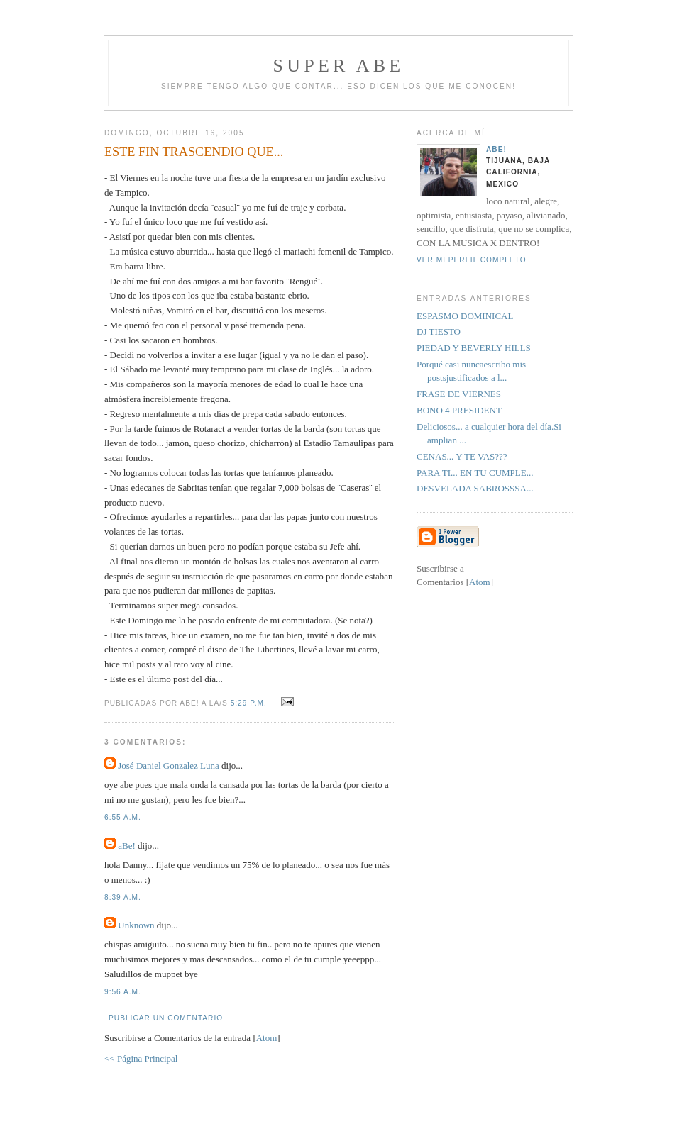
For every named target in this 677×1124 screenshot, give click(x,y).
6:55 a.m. (122, 817)
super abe (338, 65)
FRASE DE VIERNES (459, 394)
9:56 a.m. (122, 992)
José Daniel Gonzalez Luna (168, 765)
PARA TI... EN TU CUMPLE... (475, 472)
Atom (266, 1038)
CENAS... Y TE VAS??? (462, 456)
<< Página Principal (140, 1058)
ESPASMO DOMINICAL (465, 316)
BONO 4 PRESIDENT (459, 410)
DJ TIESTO (439, 331)
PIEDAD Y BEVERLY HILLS (474, 348)
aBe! (127, 845)
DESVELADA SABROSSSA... (475, 488)
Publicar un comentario (166, 1018)
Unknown (136, 925)
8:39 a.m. (122, 897)
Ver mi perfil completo (472, 260)
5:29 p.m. (250, 703)
